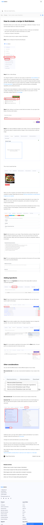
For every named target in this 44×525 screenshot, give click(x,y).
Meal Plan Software (4, 509)
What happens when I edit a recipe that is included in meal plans (17, 471)
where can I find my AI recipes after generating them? (15, 476)
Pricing (24, 506)
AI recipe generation (8, 84)
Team (24, 509)
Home (24, 504)
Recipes (5, 15)
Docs (2, 15)
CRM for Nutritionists (4, 506)
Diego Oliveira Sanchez (10, 455)
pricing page (19, 92)
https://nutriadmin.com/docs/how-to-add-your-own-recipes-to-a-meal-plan (20, 452)
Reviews (24, 511)
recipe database (34, 77)
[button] (35, 524)
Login (2, 524)
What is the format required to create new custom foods (16, 474)
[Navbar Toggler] (41, 1)
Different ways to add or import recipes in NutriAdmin (15, 467)
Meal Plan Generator (4, 511)
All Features (3, 504)
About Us (24, 508)
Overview (24, 524)
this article (21, 436)
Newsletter (24, 518)
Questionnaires (3, 508)
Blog (23, 515)
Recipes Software (4, 515)
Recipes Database (4, 518)
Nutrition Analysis (4, 513)
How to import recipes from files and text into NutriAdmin (16, 469)
